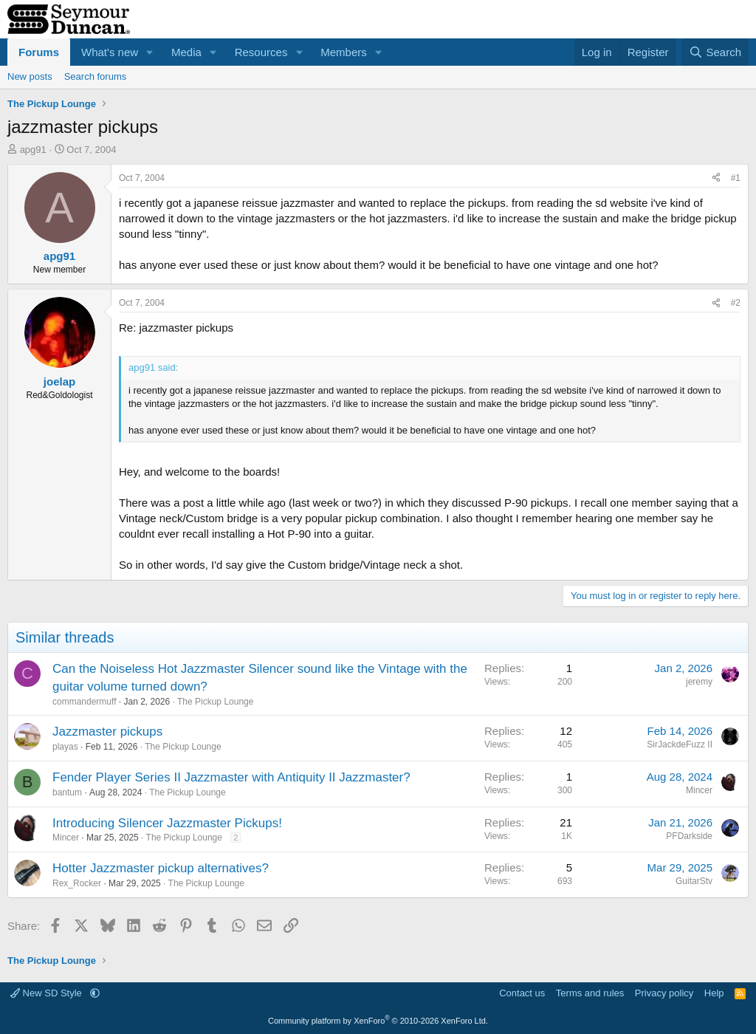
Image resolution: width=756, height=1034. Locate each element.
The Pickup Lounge (215, 701)
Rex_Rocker (76, 883)
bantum (67, 792)
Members (343, 52)
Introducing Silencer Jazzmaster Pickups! (167, 823)
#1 (735, 178)
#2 (735, 303)
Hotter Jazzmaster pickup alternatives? (160, 868)
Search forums (95, 76)
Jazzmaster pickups (107, 732)
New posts (29, 76)
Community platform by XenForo (378, 1020)
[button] (150, 52)
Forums (38, 52)
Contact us (522, 993)
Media (186, 52)
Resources (261, 52)
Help (714, 993)
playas (65, 747)
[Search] (715, 52)
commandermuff (84, 701)
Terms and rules (590, 993)
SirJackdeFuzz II (679, 744)
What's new (109, 52)
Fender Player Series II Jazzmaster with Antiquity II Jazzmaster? (231, 777)
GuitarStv (694, 881)
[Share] (716, 178)
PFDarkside (689, 836)
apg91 (33, 149)
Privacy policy (664, 993)
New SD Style (47, 993)
